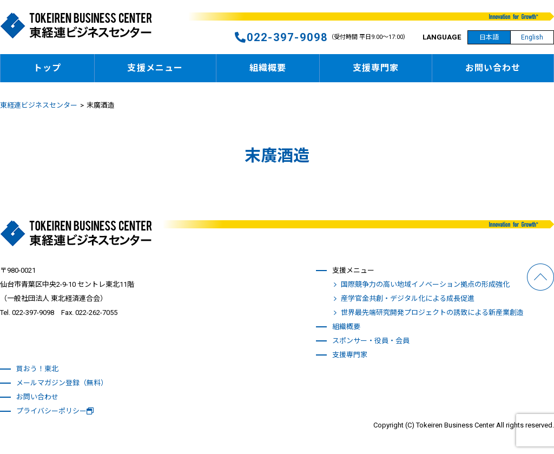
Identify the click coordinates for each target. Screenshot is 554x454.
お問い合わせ (493, 68)
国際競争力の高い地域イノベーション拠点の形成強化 (425, 284)
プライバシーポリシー (55, 411)
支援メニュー (155, 68)
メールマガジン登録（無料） (62, 383)
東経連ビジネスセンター (38, 105)
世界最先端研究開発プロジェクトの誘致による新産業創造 (432, 312)
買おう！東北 (37, 369)
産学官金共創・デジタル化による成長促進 (407, 298)
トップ (47, 68)
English (532, 37)
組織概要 (267, 68)
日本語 (489, 37)
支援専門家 (376, 68)
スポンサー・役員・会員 (371, 341)
